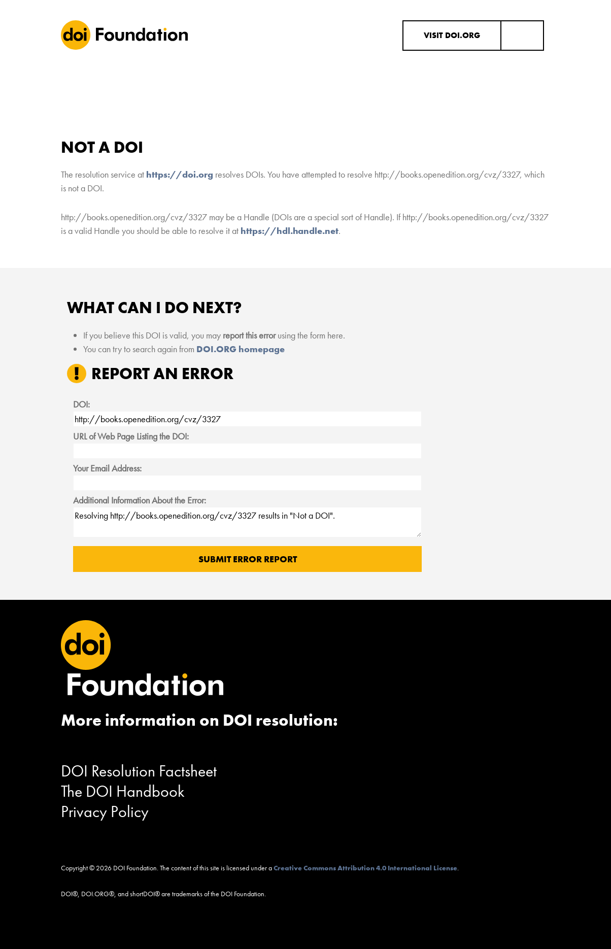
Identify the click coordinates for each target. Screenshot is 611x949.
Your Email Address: (107, 468)
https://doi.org (179, 174)
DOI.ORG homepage (240, 349)
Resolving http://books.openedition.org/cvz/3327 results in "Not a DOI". (247, 522)
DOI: (81, 404)
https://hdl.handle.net (289, 230)
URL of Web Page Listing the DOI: (131, 436)
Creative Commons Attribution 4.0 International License (365, 867)
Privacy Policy (105, 811)
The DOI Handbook (123, 791)
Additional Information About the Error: (139, 500)
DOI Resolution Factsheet (139, 771)
